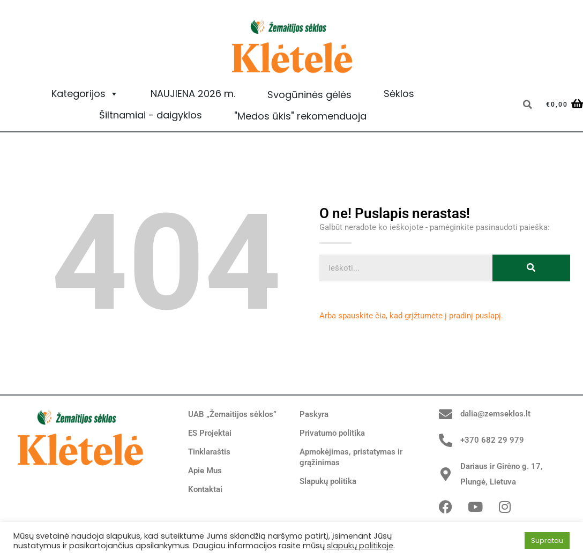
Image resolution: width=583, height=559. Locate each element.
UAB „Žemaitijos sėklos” (232, 414)
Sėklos (399, 93)
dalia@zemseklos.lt (495, 414)
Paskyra (314, 414)
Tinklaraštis (209, 452)
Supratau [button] (547, 540)
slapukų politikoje (360, 545)
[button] (527, 104)
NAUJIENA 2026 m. (193, 93)
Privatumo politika (332, 433)
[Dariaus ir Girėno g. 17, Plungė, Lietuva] (445, 474)
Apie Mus (205, 470)
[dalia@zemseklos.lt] (445, 414)
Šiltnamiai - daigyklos (150, 115)
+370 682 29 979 (492, 440)
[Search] (531, 268)
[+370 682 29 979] (445, 440)
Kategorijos (84, 94)
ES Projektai (209, 433)
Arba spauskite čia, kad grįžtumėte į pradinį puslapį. (411, 316)
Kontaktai (205, 489)
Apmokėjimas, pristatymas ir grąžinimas (351, 457)
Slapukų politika (328, 481)
